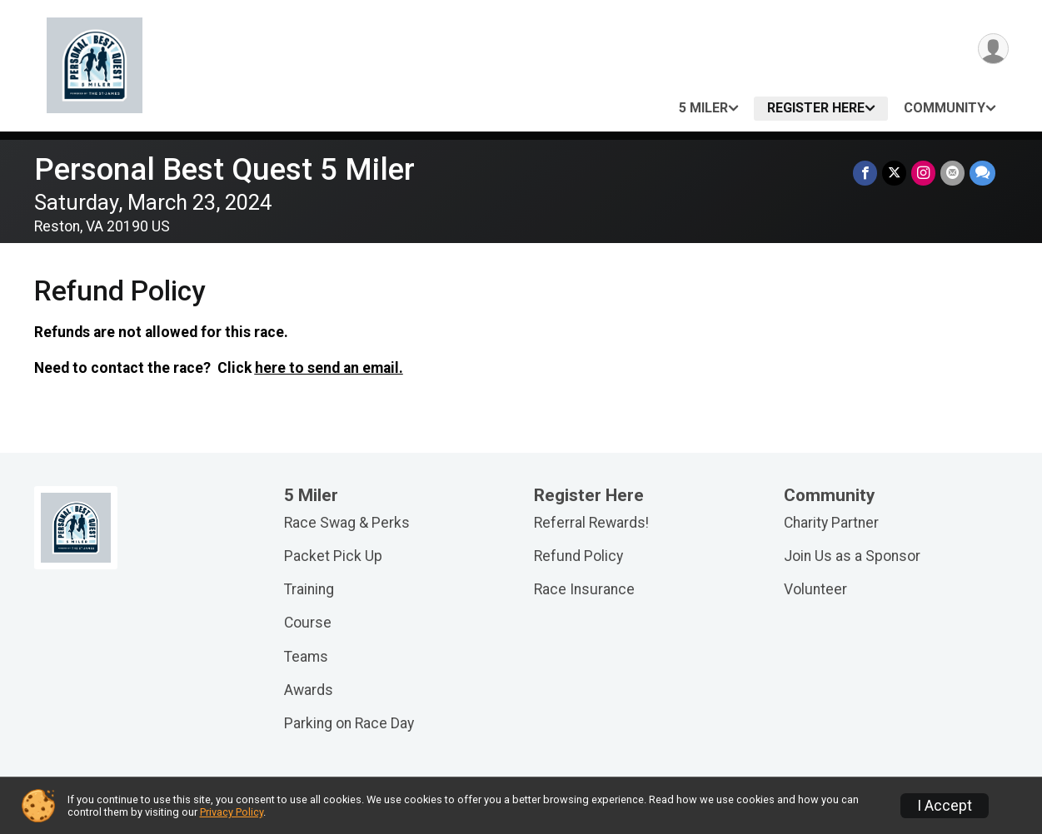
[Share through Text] (982, 173)
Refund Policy (578, 556)
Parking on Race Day (349, 723)
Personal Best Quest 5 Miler (224, 169)
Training (309, 589)
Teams (306, 656)
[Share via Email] (952, 173)
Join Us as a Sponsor (852, 556)
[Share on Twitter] (894, 173)
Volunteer (815, 589)
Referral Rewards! (591, 522)
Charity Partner (831, 522)
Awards (308, 690)
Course (308, 622)
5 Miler (703, 108)
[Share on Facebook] (865, 173)
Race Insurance (584, 589)
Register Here (816, 108)
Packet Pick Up (333, 556)
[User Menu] (993, 48)
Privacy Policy (231, 812)
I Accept (944, 805)
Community (944, 108)
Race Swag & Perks (347, 522)
